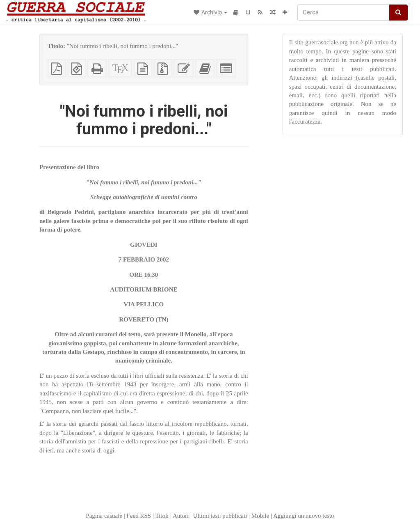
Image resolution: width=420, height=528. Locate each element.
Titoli (162, 515)
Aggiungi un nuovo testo (303, 515)
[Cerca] (343, 13)
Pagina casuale (104, 515)
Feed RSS (139, 515)
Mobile (260, 515)
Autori (181, 515)
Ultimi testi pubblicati (220, 515)
